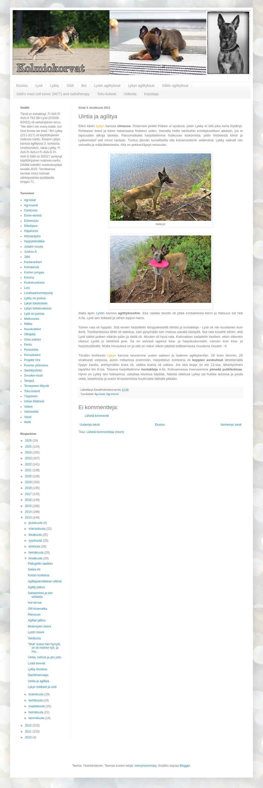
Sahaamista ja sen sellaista (40, 594)
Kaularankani (33, 262)
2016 (29, 500)
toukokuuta (36, 694)
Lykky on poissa (35, 298)
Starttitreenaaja (38, 675)
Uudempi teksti (90, 424)
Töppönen (31, 396)
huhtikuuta (36, 700)
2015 (29, 506)
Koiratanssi (31, 267)
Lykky (54, 86)
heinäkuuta (36, 552)
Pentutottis (31, 349)
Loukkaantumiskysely (38, 293)
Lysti (38, 86)
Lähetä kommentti (97, 416)
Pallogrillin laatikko (40, 563)
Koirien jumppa (34, 272)
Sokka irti (34, 569)
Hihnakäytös (32, 236)
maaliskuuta (37, 706)
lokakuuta (35, 535)
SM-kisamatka (37, 608)
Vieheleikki (31, 411)
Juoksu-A (30, 251)
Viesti (27, 417)
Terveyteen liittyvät (36, 386)
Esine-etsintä (32, 215)
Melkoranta (31, 319)
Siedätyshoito (33, 370)
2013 (29, 517)
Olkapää (29, 334)
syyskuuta (36, 540)
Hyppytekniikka (34, 241)
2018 (29, 488)
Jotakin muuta (33, 246)
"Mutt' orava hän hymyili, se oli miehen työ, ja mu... (44, 647)
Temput (29, 381)
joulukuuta (36, 523)
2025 (29, 446)
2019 (29, 482)
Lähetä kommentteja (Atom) (105, 432)
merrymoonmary (145, 765)
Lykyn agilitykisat (141, 86)
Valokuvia (34, 638)
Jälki (27, 257)
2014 (29, 512)
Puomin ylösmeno (36, 365)
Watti (27, 422)
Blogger (185, 765)
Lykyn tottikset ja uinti (42, 687)
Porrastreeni (32, 355)
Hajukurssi (31, 231)
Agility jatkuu (36, 587)
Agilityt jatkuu (37, 620)
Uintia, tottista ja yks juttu (44, 657)
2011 (29, 731)
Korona (29, 277)
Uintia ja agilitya (38, 681)
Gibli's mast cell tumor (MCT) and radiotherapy (53, 94)
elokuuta (35, 546)
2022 (29, 464)
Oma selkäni (32, 339)
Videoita (130, 94)
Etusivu (22, 86)
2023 (29, 458)
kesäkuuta (36, 558)
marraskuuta (37, 528)
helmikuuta (36, 712)
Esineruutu (31, 221)
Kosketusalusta (34, 282)
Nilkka (28, 324)
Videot (28, 406)
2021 (29, 470)
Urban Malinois (34, 401)
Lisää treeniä (36, 663)
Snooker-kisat (33, 375)
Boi (83, 86)
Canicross (30, 210)
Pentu (28, 344)
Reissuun (34, 614)
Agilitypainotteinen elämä (44, 581)
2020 (29, 476)
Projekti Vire (32, 360)
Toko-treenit (32, 391)
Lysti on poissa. (34, 314)
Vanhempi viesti (231, 424)
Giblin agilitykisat (175, 86)
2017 (29, 494)
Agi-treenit (112, 394)
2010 (29, 737)
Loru (27, 288)
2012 (29, 725)
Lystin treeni (36, 632)
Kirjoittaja (151, 94)
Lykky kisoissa (37, 669)
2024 (29, 452)
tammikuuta (37, 718)
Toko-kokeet (106, 94)
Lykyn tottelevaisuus (37, 308)
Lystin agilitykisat (107, 86)
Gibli (70, 86)
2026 (29, 440)
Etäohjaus (30, 226)
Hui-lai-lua (34, 602)
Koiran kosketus (38, 575)
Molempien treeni (39, 626)
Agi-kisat (99, 394)
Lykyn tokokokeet (35, 303)
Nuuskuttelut (32, 329)
